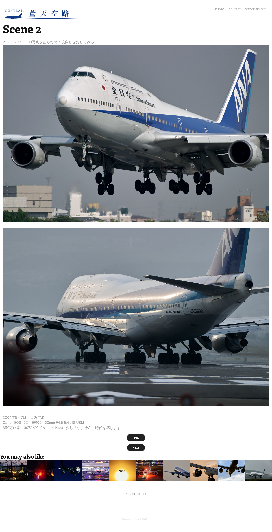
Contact (235, 9)
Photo (219, 9)
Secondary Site (255, 9)
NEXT (136, 447)
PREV (135, 437)
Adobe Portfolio (142, 519)
